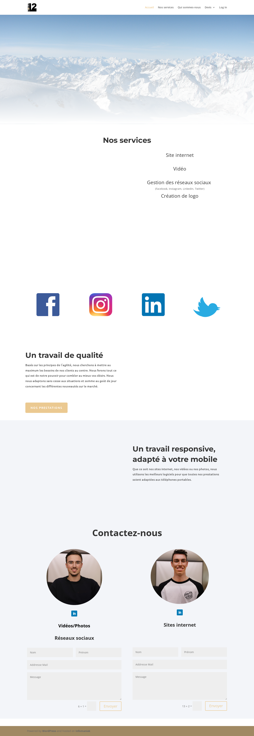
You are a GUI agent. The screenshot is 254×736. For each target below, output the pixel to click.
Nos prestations (46, 408)
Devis (208, 7)
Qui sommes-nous (189, 7)
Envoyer (110, 706)
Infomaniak (83, 731)
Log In (223, 7)
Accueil (149, 7)
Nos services (166, 7)
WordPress (49, 731)
